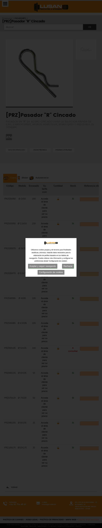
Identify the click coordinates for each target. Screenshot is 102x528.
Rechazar (68, 251)
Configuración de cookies (51, 257)
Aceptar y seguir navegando (42, 251)
